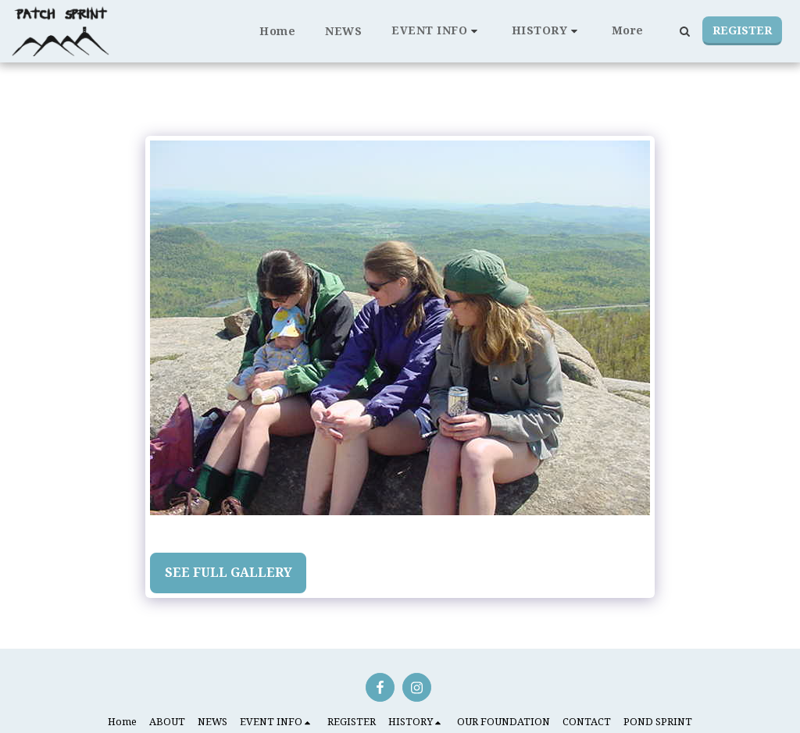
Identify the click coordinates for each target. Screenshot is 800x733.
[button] (436, 31)
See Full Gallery (228, 572)
